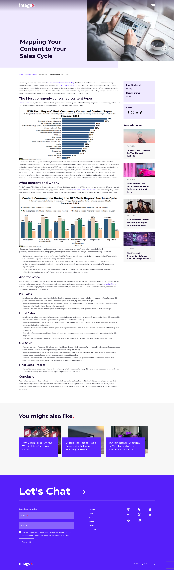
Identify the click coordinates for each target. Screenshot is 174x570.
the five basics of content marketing (60, 83)
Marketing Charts (109, 284)
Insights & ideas (31, 74)
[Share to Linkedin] (136, 112)
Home (21, 74)
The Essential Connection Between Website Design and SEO (139, 256)
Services (92, 509)
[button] (141, 112)
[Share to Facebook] (128, 112)
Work (91, 513)
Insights (92, 521)
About (91, 517)
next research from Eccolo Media (83, 190)
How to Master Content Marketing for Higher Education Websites (138, 222)
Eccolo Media (24, 103)
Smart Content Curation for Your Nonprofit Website (138, 153)
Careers (92, 525)
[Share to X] (132, 112)
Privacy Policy (150, 564)
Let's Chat (52, 491)
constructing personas (65, 85)
